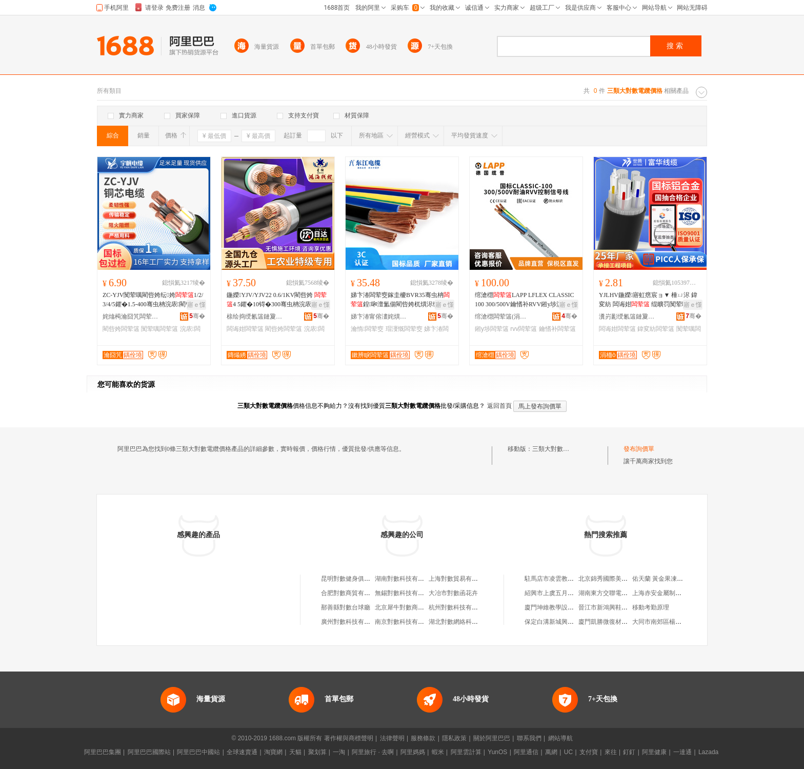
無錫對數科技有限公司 (405, 593)
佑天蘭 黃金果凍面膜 (660, 578)
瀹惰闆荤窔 (367, 328)
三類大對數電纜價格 (560, 448)
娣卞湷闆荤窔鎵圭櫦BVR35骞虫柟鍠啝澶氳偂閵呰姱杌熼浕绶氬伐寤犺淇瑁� (401, 300)
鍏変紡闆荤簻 (655, 328)
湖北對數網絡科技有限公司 (465, 621)
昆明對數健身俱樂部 (348, 578)
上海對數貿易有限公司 (459, 578)
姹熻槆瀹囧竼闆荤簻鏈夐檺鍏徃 (131, 316)
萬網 (551, 752)
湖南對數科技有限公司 (405, 578)
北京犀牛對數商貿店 (402, 607)
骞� (197, 316)
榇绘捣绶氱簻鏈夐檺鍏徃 (255, 316)
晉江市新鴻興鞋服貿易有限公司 (621, 607)
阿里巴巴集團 (102, 752)
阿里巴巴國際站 (149, 752)
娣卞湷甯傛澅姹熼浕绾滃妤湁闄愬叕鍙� (379, 316)
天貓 (295, 752)
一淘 (339, 752)
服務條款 (423, 738)
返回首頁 (499, 405)
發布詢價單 (639, 448)
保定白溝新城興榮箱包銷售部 (565, 621)
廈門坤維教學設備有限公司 (561, 607)
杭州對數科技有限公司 (459, 607)
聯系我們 (529, 738)
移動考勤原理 (650, 607)
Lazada (708, 752)
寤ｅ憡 (196, 304)
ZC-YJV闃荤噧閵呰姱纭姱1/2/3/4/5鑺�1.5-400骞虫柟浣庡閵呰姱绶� (153, 300)
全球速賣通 (242, 752)
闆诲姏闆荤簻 (245, 328)
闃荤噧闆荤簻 (159, 328)
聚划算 (317, 752)
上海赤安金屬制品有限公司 (669, 593)
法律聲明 (392, 738)
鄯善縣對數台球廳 (345, 607)
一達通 (682, 752)
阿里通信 (526, 752)
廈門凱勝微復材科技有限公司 (618, 621)
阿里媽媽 (412, 752)
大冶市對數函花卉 (453, 593)
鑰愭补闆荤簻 (557, 328)
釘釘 (629, 752)
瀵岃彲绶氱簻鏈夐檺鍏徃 (627, 316)
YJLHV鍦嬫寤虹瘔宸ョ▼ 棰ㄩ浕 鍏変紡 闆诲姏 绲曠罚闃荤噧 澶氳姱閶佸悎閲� (648, 300)
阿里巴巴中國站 (198, 752)
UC (568, 752)
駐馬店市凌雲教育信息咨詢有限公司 (574, 578)
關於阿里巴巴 (491, 738)
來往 (611, 752)
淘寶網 (273, 752)
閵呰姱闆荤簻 (121, 328)
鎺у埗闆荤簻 (492, 328)
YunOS (497, 752)
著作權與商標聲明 (348, 738)
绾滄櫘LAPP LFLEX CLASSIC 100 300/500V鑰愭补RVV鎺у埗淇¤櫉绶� (524, 300)
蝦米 (438, 752)
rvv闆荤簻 (523, 328)
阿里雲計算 (466, 752)
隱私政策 (454, 738)
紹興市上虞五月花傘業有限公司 (568, 593)
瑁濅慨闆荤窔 (404, 328)
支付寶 (588, 752)
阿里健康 (654, 752)
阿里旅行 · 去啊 (373, 752)
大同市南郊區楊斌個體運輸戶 (672, 621)
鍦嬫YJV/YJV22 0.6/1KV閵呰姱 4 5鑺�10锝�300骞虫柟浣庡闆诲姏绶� (277, 300)
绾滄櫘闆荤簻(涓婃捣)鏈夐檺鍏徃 (503, 316)
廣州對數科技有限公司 (352, 621)
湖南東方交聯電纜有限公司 (615, 593)
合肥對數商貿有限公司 (352, 593)
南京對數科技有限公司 (405, 621)
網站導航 (560, 738)
